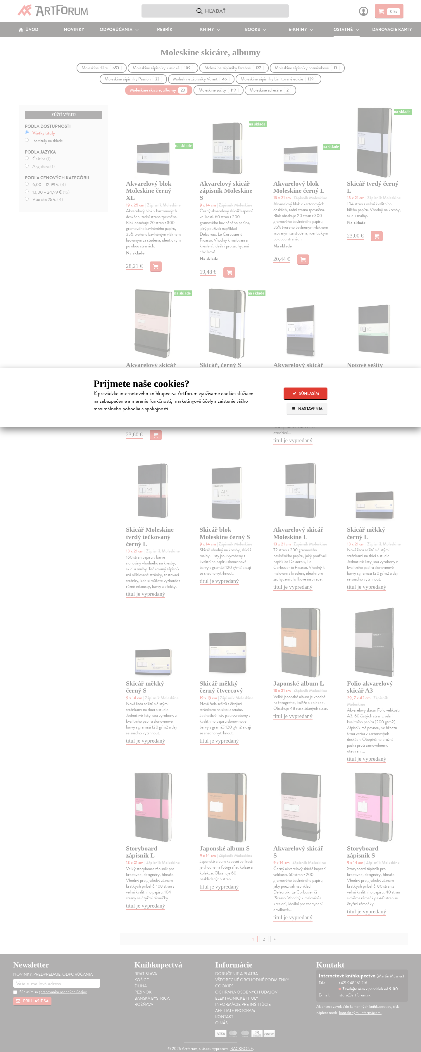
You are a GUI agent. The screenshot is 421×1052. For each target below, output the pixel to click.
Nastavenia (307, 409)
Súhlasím (305, 393)
